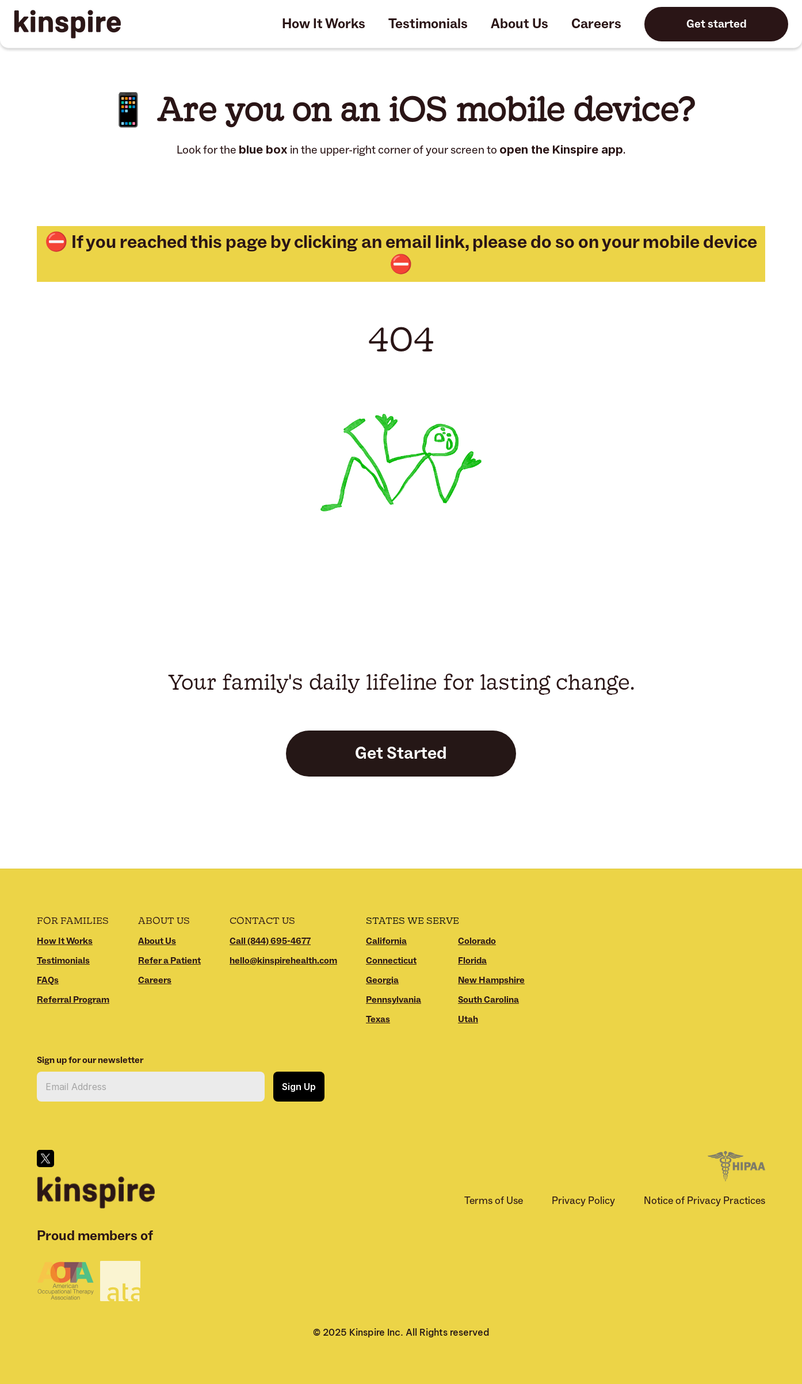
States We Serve (412, 920)
